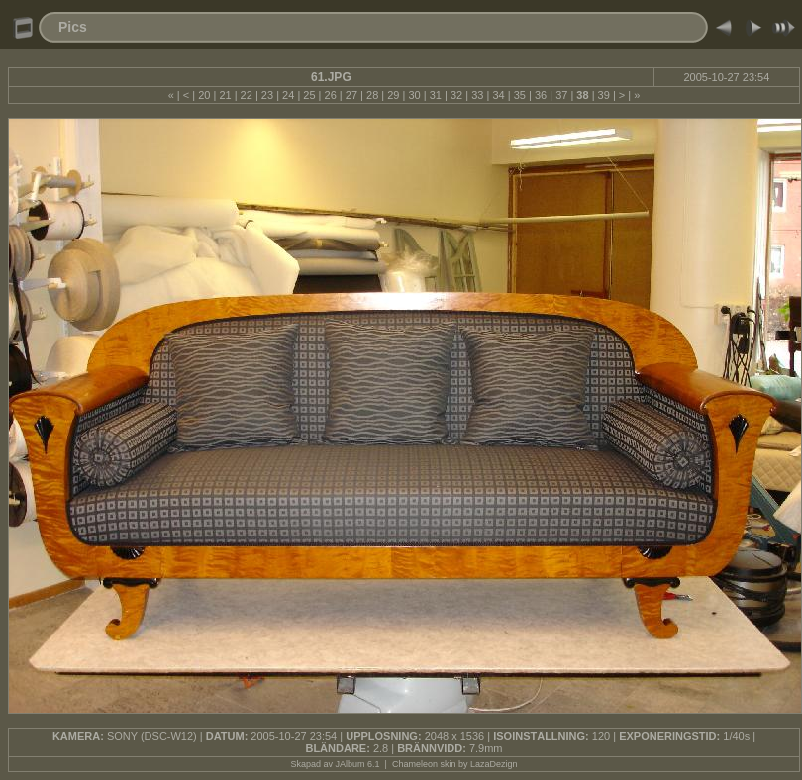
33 (477, 95)
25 (309, 95)
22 (246, 95)
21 (225, 95)
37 (561, 95)
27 (351, 95)
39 (604, 95)
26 (331, 95)
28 (372, 95)
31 (436, 95)
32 (456, 95)
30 (414, 95)
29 (393, 95)
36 (541, 95)
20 (204, 95)
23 (267, 95)
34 (498, 95)
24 (288, 95)
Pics (72, 27)
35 (520, 95)
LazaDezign (494, 764)
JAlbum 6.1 (358, 764)
